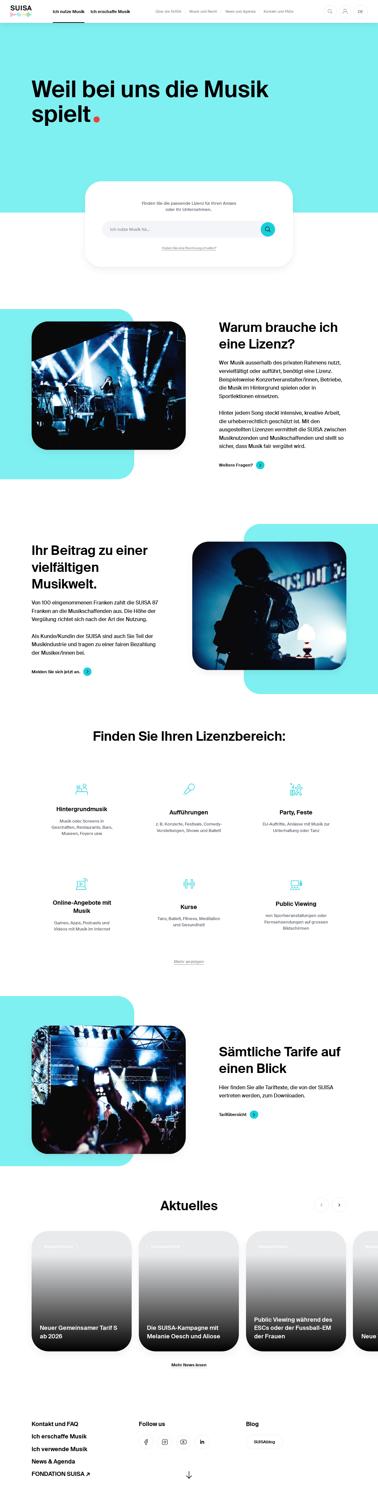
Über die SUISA (168, 11)
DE (360, 11)
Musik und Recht (203, 11)
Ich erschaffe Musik (110, 11)
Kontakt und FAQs (279, 11)
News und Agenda (240, 11)
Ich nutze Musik (68, 11)
